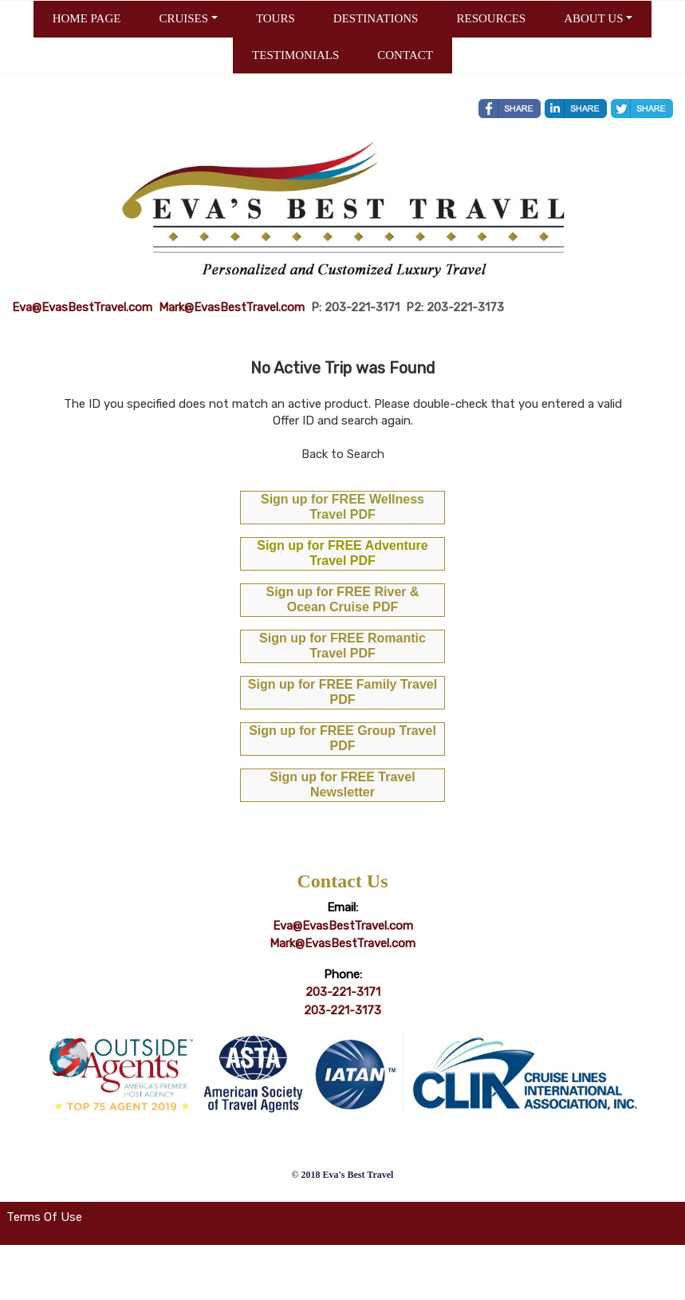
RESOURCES (491, 18)
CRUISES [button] (183, 18)
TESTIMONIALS (295, 55)
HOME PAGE (87, 18)
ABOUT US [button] (593, 18)
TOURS (275, 18)
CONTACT (405, 55)
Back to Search (342, 454)
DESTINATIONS (376, 18)
